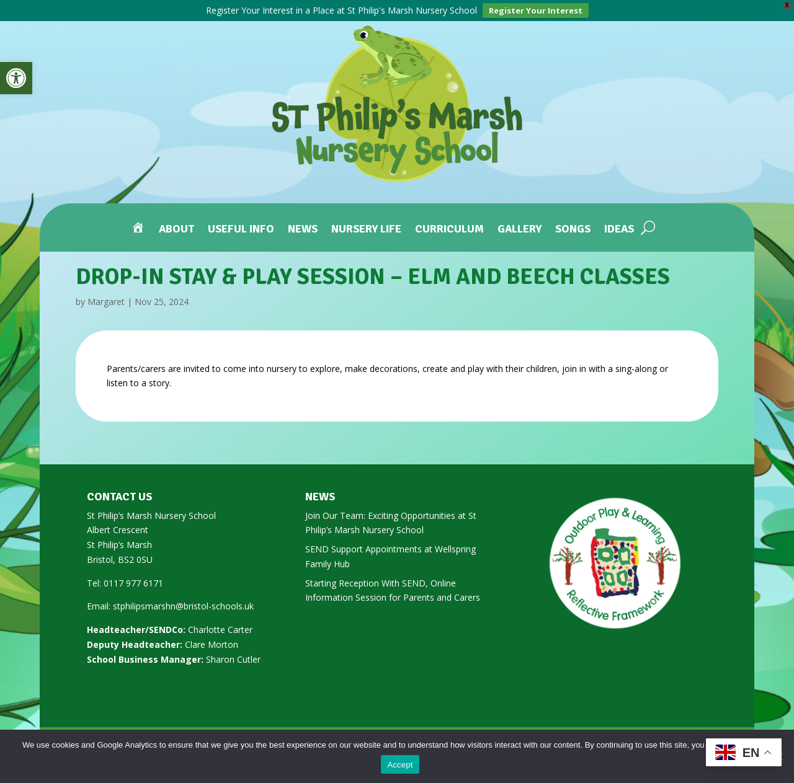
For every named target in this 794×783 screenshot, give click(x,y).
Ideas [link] (619, 230)
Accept (400, 764)
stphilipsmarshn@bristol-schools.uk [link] (183, 606)
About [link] (176, 230)
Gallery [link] (519, 230)
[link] (16, 78)
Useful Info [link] (241, 230)
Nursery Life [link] (366, 230)
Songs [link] (573, 230)
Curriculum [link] (449, 230)
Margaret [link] (106, 301)
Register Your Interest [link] (535, 10)
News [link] (303, 230)
